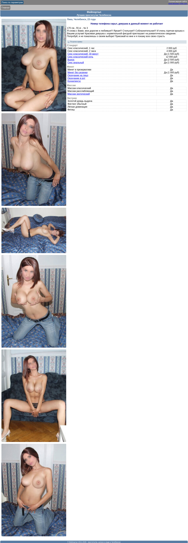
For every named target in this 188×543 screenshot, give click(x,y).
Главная (6, 8)
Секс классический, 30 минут (82, 54)
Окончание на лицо (77, 75)
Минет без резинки (77, 72)
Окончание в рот (76, 78)
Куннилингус (74, 81)
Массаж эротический (78, 94)
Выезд (70, 59)
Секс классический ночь (80, 56)
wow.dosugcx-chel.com (177, 3)
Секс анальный (75, 62)
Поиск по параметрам (12, 2)
